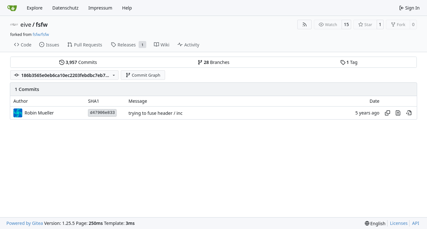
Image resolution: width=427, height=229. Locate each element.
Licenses (399, 223)
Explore (34, 8)
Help (127, 8)
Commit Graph (143, 75)
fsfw (41, 24)
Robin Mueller (39, 113)
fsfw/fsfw (41, 34)
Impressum (100, 8)
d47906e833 (102, 112)
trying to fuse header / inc (155, 113)
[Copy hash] (387, 113)
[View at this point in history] (409, 113)
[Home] (12, 8)
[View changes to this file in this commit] (398, 113)
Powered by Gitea (24, 223)
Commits (78, 62)
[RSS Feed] (304, 24)
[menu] (375, 223)
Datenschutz (65, 8)
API (415, 223)
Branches (213, 62)
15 (346, 24)
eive (25, 24)
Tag (349, 62)
